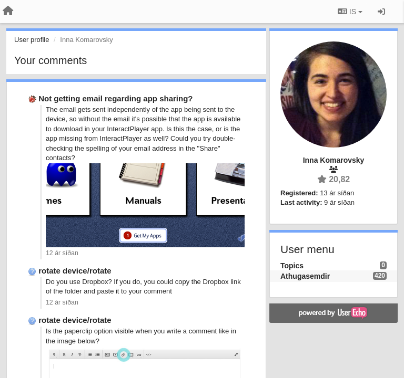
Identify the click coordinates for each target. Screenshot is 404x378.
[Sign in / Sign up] (381, 11)
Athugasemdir (305, 276)
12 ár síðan (62, 253)
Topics (292, 265)
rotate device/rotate (74, 270)
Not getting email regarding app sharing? (115, 98)
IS (350, 11)
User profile (31, 40)
